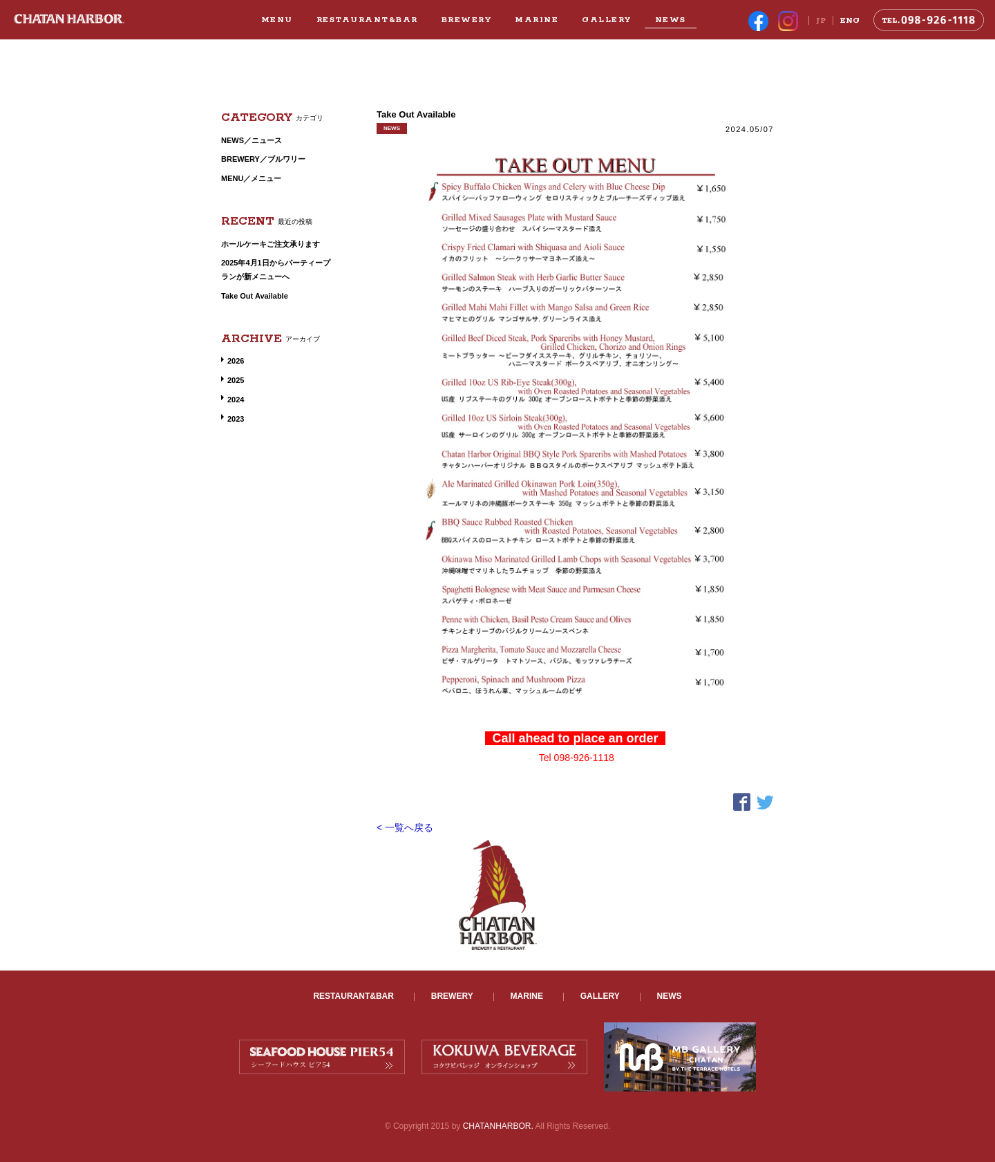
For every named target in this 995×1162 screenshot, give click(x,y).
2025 (235, 380)
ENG (850, 20)
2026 (235, 361)
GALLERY (607, 20)
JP (821, 20)
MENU (277, 20)
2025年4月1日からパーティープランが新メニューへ (275, 270)
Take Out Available (254, 296)
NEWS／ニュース (251, 140)
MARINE (536, 20)
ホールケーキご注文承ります (270, 244)
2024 (235, 399)
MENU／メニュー (251, 178)
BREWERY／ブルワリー (263, 159)
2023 (235, 419)
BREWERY (467, 20)
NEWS (670, 20)
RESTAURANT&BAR (367, 20)
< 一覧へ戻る (405, 827)
